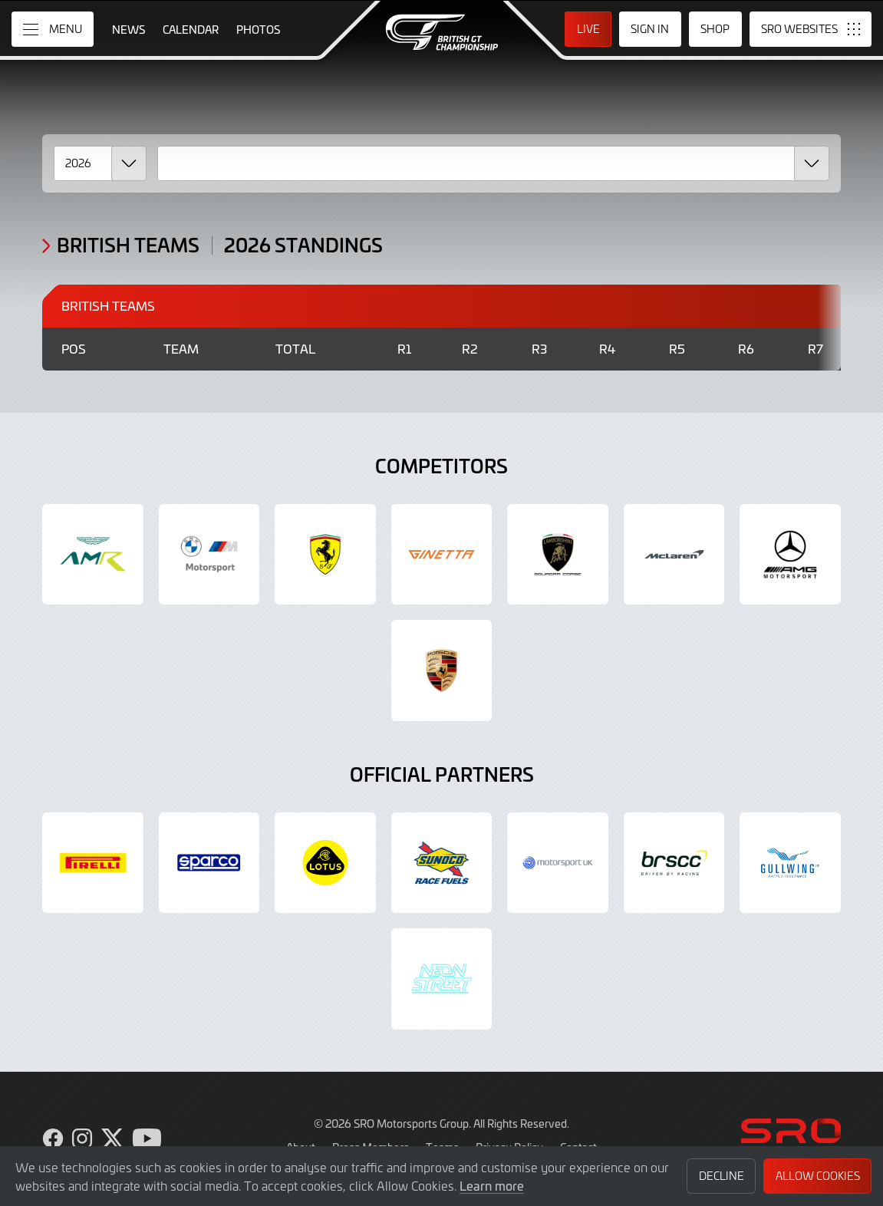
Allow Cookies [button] (818, 1175)
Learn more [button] (492, 1185)
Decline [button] (721, 1175)
